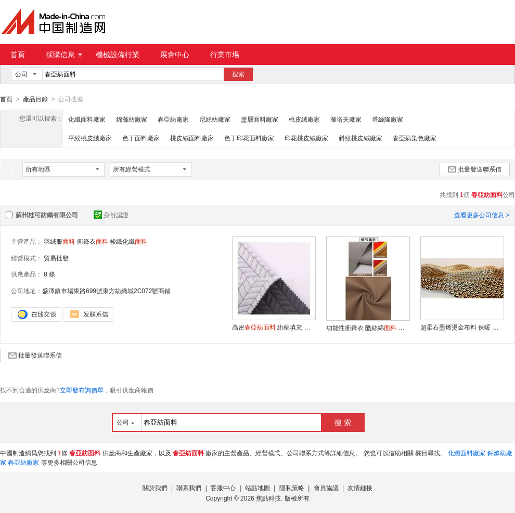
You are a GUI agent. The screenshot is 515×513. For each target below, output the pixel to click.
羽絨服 (59, 241)
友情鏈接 (359, 487)
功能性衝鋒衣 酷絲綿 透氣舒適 (367, 327)
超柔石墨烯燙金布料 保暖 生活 (462, 327)
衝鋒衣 (92, 241)
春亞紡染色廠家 (414, 137)
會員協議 (326, 487)
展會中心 (174, 54)
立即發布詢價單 (82, 389)
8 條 (49, 274)
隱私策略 (291, 487)
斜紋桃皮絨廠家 (360, 137)
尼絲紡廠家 (214, 119)
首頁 (17, 54)
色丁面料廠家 (141, 137)
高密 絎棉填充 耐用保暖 (273, 327)
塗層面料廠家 (259, 119)
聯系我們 (188, 487)
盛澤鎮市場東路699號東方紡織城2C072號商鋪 (106, 290)
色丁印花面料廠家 (249, 137)
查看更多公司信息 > (481, 214)
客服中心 (223, 487)
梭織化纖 (128, 241)
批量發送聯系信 (474, 169)
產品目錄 (35, 99)
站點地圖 (257, 487)
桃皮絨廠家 (304, 119)
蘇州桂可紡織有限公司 (47, 214)
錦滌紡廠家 (131, 119)
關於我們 (155, 487)
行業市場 (224, 54)
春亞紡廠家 (173, 119)
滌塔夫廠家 (346, 119)
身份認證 (111, 214)
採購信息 (64, 54)
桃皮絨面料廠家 (192, 137)
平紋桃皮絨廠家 (90, 137)
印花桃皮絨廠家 (306, 137)
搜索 (238, 74)
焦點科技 (268, 498)
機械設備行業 (117, 54)
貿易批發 (56, 257)
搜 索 (342, 422)
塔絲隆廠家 (387, 119)
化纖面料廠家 (87, 119)
